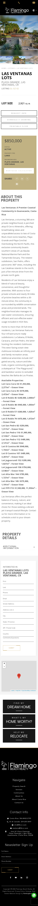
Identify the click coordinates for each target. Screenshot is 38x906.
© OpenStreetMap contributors (28, 690)
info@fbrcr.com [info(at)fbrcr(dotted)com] (20, 825)
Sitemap (28, 891)
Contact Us (19, 803)
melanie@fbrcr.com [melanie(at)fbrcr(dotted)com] (20, 828)
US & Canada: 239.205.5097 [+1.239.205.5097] (20, 822)
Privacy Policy (20, 891)
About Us (19, 796)
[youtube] (16, 877)
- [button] (4, 666)
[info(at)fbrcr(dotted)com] (34, 3)
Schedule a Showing (19, 120)
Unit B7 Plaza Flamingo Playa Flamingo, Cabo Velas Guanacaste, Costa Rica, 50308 (20, 833)
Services (19, 789)
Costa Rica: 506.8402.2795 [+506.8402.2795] (20, 818)
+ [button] (4, 663)
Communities (19, 793)
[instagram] (27, 877)
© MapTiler (18, 690)
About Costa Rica (19, 799)
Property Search (19, 786)
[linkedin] (21, 877)
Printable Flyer (19, 126)
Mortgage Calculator (19, 171)
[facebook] (10, 877)
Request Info (19, 113)
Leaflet (12, 690)
